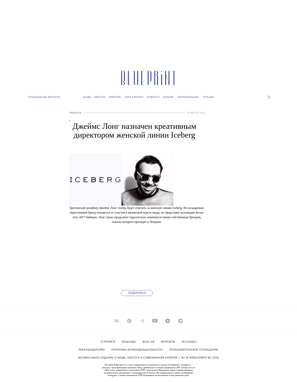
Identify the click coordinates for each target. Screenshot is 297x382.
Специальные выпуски (44, 97)
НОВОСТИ (75, 113)
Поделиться (137, 293)
